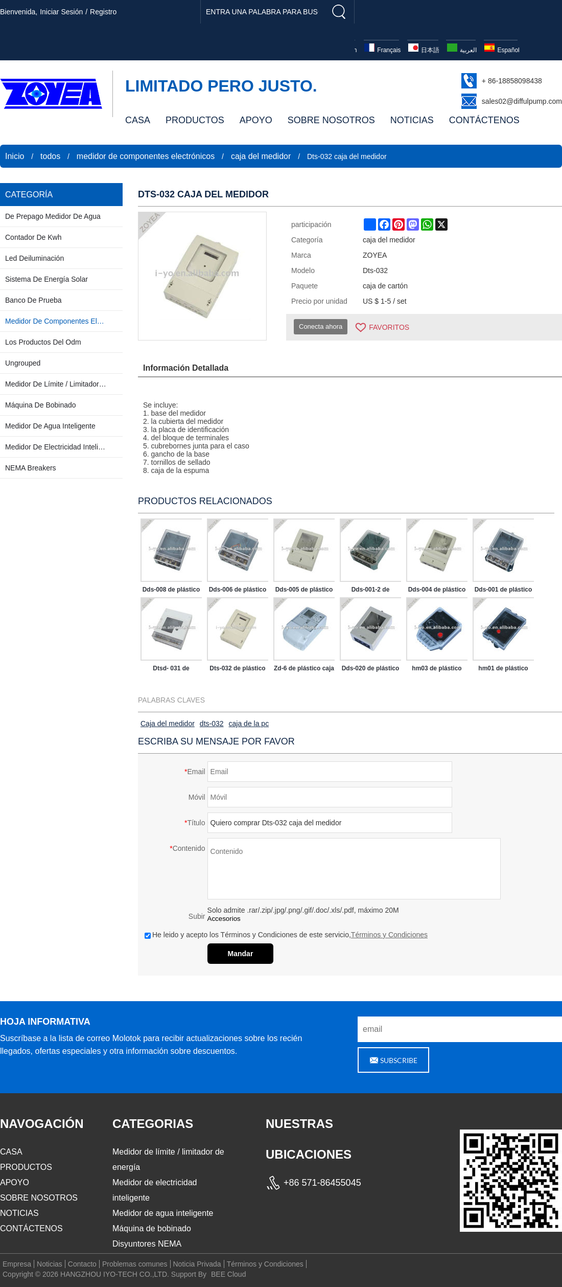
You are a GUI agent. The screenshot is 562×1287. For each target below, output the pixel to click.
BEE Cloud (228, 1274)
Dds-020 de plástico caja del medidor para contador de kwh (371, 670)
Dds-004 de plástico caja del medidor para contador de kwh (437, 591)
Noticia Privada (197, 1264)
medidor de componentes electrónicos (146, 156)
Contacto (82, 1264)
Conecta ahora (320, 326)
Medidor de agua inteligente (162, 1213)
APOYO (256, 120)
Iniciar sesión (61, 12)
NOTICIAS (412, 120)
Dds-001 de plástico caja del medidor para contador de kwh (503, 591)
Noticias (49, 1264)
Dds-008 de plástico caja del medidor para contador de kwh (171, 591)
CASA (137, 120)
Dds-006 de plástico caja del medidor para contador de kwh (238, 591)
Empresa (17, 1264)
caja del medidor (261, 156)
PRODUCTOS (195, 120)
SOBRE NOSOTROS (331, 120)
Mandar (240, 954)
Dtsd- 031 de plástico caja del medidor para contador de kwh (171, 670)
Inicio (14, 156)
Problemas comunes (135, 1264)
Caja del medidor (167, 723)
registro (103, 12)
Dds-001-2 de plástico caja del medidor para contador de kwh (370, 591)
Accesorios (224, 918)
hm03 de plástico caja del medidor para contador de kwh (436, 670)
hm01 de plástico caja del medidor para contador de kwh (503, 670)
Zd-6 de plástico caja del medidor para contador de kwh (304, 670)
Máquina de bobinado (151, 1228)
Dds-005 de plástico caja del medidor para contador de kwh (304, 591)
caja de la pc (249, 723)
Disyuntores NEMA (146, 1243)
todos (50, 156)
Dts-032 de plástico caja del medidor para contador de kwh (237, 670)
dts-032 (212, 723)
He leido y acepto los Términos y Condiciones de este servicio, (286, 935)
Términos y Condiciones (389, 935)
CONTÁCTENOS (484, 120)
